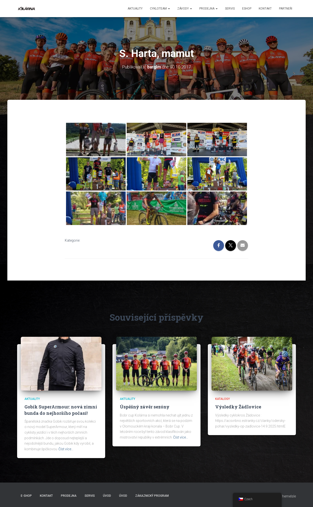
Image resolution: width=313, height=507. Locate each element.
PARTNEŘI (285, 8)
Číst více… (65, 449)
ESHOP (246, 8)
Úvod (107, 495)
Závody (184, 8)
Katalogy (222, 399)
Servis (230, 8)
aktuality (135, 8)
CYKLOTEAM (160, 8)
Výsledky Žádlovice (238, 407)
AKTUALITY (32, 399)
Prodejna (208, 8)
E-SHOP (26, 495)
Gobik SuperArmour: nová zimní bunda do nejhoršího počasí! (60, 410)
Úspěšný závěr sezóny (144, 407)
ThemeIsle (288, 496)
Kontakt (265, 8)
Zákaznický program (152, 495)
